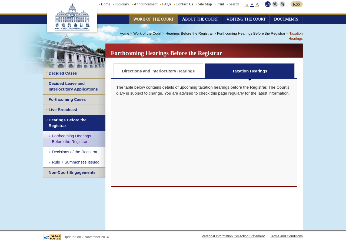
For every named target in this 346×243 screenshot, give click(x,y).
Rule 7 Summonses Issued (75, 162)
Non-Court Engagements (72, 172)
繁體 (275, 4)
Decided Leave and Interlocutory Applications (73, 86)
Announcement (146, 4)
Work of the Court (147, 33)
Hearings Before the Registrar (67, 123)
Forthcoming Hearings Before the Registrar (71, 139)
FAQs (166, 4)
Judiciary (122, 4)
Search (234, 4)
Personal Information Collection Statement (233, 236)
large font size (257, 4)
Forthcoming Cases (67, 99)
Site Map (205, 4)
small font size (247, 4)
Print (220, 4)
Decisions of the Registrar (75, 152)
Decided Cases (63, 73)
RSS (297, 4)
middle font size (252, 4)
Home (105, 4)
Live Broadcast (63, 110)
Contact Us (184, 4)
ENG (268, 4)
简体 (281, 4)
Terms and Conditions (286, 236)
